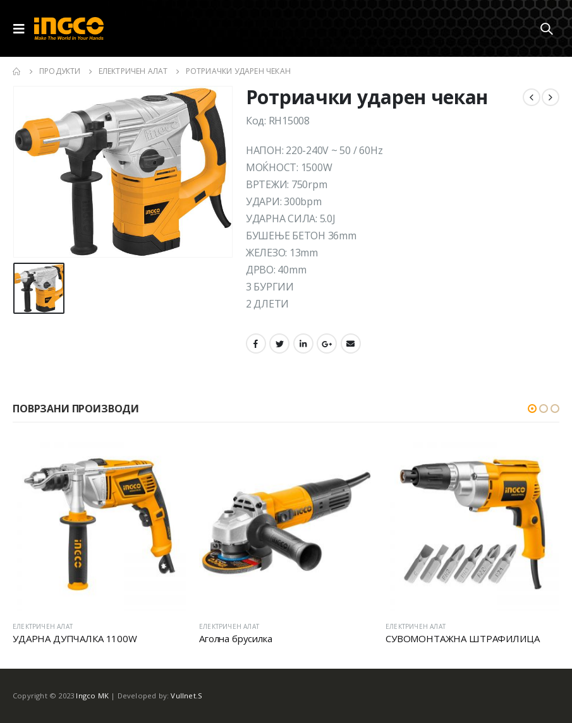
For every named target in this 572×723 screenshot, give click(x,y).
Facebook (256, 343)
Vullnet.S (186, 695)
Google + (327, 343)
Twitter (279, 343)
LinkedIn (303, 343)
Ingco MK (92, 695)
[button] (532, 408)
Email (351, 343)
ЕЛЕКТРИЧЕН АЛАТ (43, 626)
